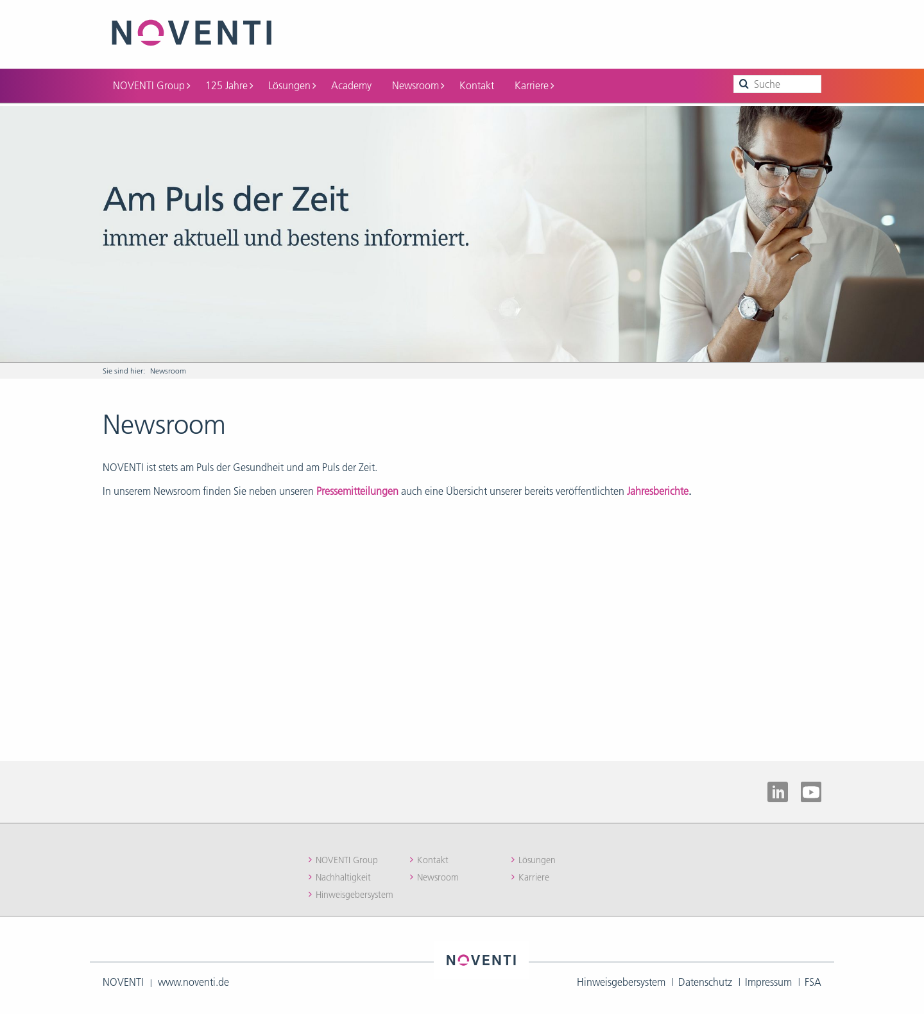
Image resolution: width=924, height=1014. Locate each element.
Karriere (534, 85)
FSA (813, 981)
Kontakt (476, 85)
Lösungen (292, 85)
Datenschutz (705, 981)
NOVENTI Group (151, 85)
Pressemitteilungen (357, 491)
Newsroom (418, 85)
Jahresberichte (658, 491)
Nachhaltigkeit (343, 877)
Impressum (768, 981)
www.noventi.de (193, 981)
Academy (351, 85)
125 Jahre (229, 85)
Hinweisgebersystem (354, 894)
